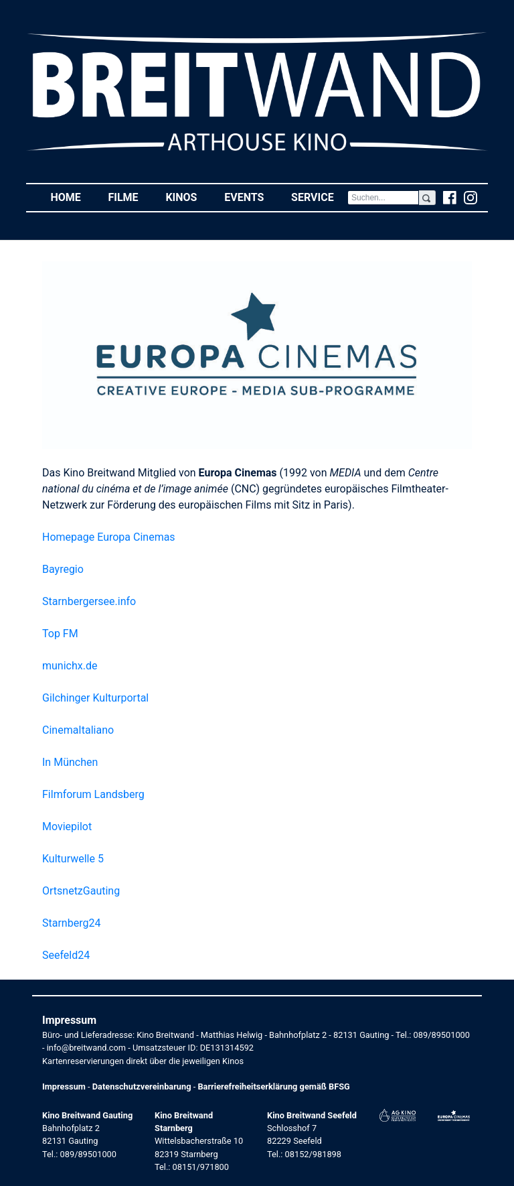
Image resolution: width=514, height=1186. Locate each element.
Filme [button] (130, 197)
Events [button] (251, 197)
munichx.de (69, 665)
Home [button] (72, 197)
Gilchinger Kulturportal (95, 697)
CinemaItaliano (78, 730)
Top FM (60, 633)
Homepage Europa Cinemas (108, 537)
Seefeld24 (66, 955)
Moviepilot (67, 826)
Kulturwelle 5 (73, 858)
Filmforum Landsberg (93, 794)
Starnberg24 (71, 923)
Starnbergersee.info (89, 601)
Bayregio (63, 569)
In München (70, 762)
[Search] (383, 197)
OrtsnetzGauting (81, 890)
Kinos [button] (187, 197)
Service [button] (319, 197)
